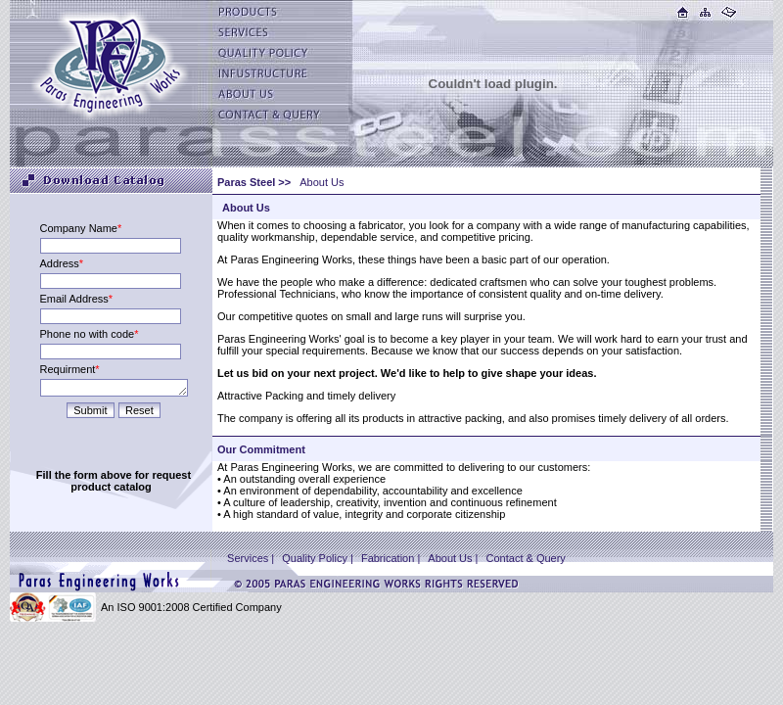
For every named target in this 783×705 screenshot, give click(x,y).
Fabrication (389, 558)
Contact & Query (526, 558)
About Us (450, 558)
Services (247, 558)
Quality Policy (314, 558)
